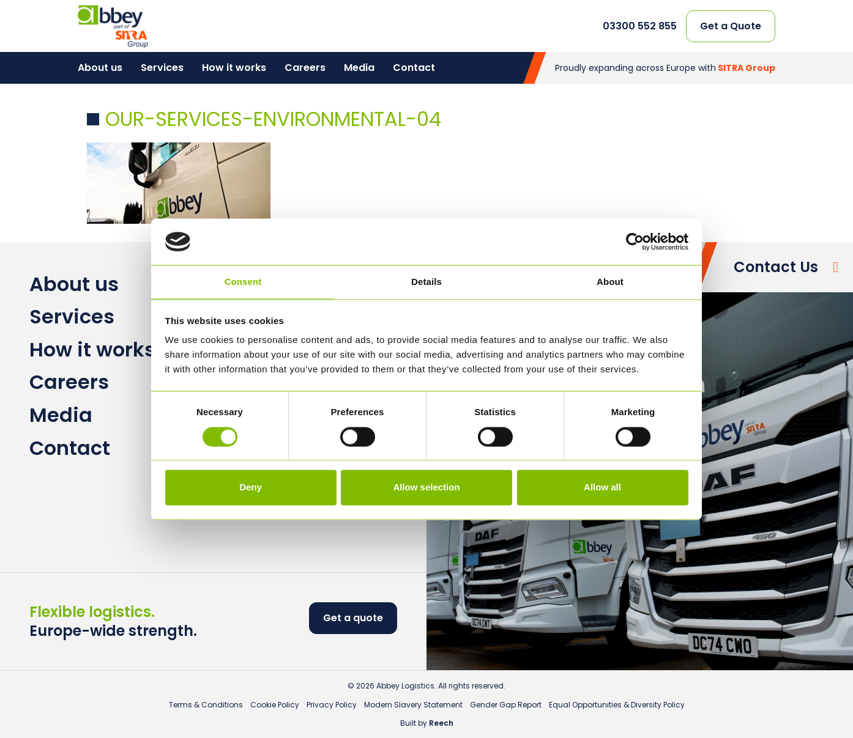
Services (162, 68)
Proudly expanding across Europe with (665, 68)
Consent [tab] (243, 282)
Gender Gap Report (506, 704)
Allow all (602, 487)
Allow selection (426, 487)
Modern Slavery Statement (413, 704)
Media (359, 68)
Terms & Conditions (206, 704)
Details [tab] (426, 282)
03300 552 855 (640, 26)
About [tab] (610, 282)
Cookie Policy (274, 704)
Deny (250, 487)
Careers (305, 68)
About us (100, 68)
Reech (441, 723)
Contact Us (776, 267)
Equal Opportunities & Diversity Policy (617, 704)
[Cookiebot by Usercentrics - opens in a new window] (634, 241)
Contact (414, 68)
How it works (234, 68)
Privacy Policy (332, 704)
